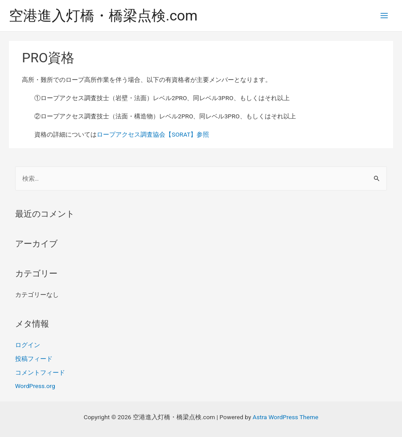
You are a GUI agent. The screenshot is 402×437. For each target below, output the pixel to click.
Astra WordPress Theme (285, 417)
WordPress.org (35, 385)
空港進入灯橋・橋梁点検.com (103, 15)
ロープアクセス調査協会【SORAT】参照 (153, 134)
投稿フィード (34, 358)
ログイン (27, 344)
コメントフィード (40, 372)
